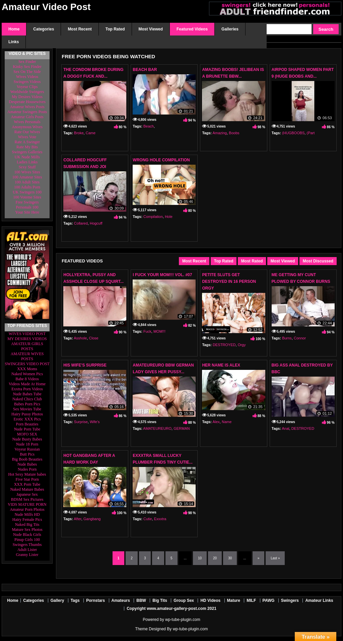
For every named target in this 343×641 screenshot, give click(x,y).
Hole (169, 217)
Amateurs (121, 600)
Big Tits (159, 600)
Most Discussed (318, 261)
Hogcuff (96, 223)
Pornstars (95, 600)
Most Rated (252, 261)
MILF (251, 600)
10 (200, 558)
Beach (148, 126)
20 (215, 558)
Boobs (234, 133)
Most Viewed (283, 261)
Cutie (147, 519)
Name (226, 422)
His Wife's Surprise (85, 365)
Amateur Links (319, 600)
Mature (233, 600)
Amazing (219, 133)
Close (93, 338)
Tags (75, 600)
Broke (79, 133)
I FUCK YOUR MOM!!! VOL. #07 (162, 274)
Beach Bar (145, 69)
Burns (287, 338)
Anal (285, 428)
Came (90, 133)
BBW (141, 600)
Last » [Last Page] (275, 558)
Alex (215, 422)
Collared (81, 223)
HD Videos (210, 600)
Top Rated (223, 261)
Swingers (290, 600)
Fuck (147, 331)
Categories (33, 600)
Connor (300, 338)
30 (230, 558)
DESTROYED (224, 345)
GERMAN (182, 428)
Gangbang (91, 519)
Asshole (80, 338)
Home (12, 600)
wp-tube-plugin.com (182, 619)
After (77, 519)
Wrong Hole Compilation (161, 160)
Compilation (153, 217)
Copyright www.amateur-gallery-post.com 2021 (171, 608)
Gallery (57, 600)
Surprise (81, 422)
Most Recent (194, 261)
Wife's (95, 422)
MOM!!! (159, 331)
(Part (310, 133)
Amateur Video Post (46, 7)
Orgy (242, 345)
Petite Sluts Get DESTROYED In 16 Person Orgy (229, 281)
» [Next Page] (259, 558)
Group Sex (184, 600)
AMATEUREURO (157, 428)
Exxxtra (160, 519)
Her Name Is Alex (221, 365)
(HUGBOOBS (293, 133)
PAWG (269, 600)
